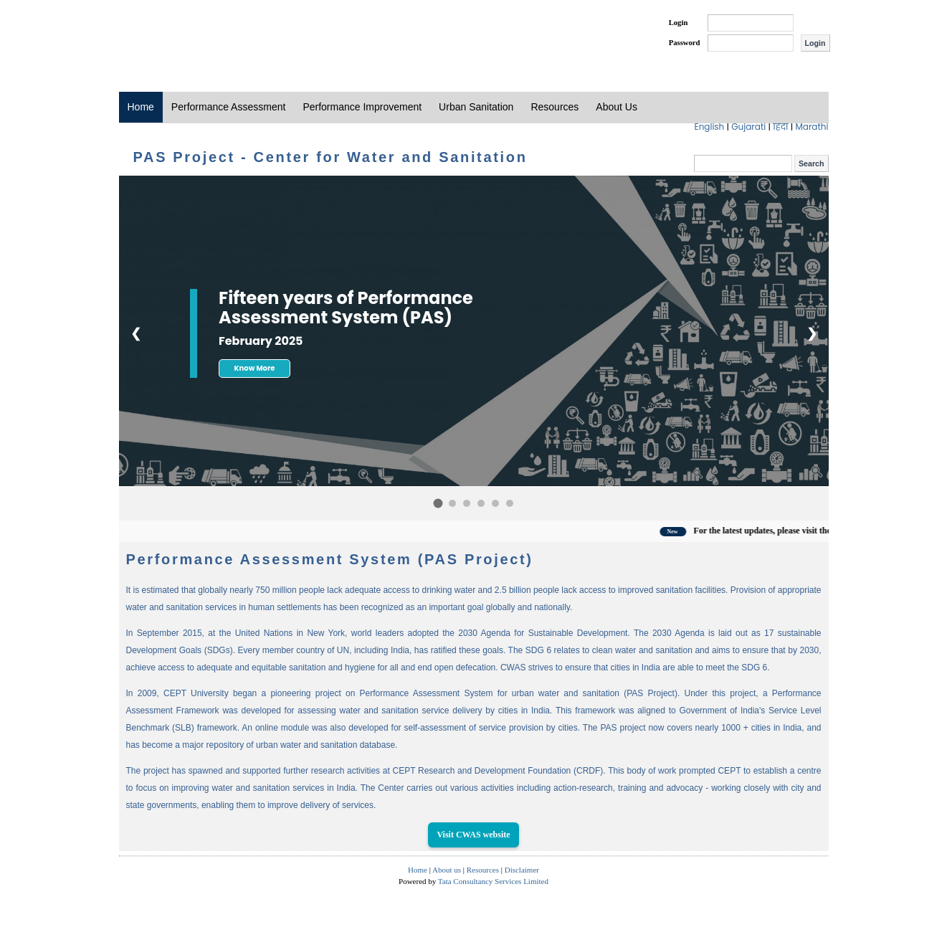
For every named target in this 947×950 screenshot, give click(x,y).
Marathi (811, 126)
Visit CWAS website (473, 835)
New (696, 531)
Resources (554, 107)
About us (446, 869)
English (711, 126)
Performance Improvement (362, 107)
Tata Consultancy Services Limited (493, 881)
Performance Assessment (228, 107)
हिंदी (782, 126)
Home (141, 107)
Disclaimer (522, 869)
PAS (167, 34)
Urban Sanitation (476, 107)
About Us (616, 107)
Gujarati (749, 126)
